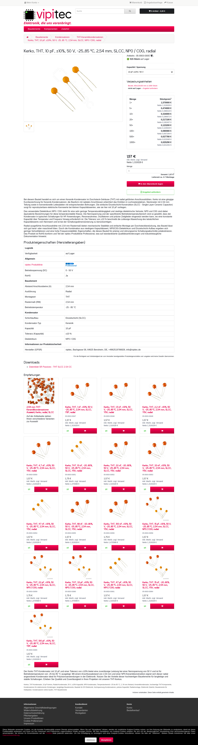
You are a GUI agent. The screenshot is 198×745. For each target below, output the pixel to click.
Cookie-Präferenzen (33, 721)
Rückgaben (80, 713)
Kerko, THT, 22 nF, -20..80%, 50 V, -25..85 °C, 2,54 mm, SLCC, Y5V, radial (118, 468)
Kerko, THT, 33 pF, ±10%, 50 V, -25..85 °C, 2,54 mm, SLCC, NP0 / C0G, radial (79, 585)
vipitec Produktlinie (34, 265)
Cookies (49, 733)
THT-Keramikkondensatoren (90, 37)
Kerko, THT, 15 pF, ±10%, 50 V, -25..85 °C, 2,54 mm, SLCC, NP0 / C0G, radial (156, 526)
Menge (129, 166)
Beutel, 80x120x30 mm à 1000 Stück (142, 86)
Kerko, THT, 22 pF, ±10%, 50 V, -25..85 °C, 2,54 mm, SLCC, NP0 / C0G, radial (41, 585)
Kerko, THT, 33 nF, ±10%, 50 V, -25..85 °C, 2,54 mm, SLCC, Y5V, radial (156, 468)
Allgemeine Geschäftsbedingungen (40, 708)
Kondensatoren (62, 37)
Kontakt (78, 708)
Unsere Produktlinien (33, 718)
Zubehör (65, 29)
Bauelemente (34, 29)
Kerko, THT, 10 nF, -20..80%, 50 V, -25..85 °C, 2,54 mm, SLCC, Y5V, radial (79, 468)
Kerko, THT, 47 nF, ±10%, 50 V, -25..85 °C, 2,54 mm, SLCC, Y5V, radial (41, 526)
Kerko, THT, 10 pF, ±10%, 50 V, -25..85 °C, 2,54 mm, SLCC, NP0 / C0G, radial (64, 40)
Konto (129, 708)
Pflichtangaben (31, 716)
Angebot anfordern (150, 88)
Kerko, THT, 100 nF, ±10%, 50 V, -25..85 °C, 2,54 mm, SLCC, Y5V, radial (118, 526)
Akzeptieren (106, 740)
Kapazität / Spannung (136, 67)
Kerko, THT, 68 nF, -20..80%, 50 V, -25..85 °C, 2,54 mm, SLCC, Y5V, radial (79, 526)
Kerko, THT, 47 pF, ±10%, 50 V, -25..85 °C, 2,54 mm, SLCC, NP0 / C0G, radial (118, 585)
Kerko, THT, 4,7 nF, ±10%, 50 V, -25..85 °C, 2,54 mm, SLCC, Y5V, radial (41, 468)
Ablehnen (91, 740)
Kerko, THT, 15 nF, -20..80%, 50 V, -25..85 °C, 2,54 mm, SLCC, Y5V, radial (156, 585)
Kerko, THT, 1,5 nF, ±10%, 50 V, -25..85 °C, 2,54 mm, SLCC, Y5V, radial (118, 410)
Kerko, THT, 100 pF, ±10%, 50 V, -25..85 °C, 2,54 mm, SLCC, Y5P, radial (41, 643)
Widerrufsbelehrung (33, 710)
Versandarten (81, 710)
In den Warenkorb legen (150, 184)
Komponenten (50, 29)
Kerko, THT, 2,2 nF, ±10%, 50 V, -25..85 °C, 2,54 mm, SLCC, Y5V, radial (156, 410)
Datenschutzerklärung (34, 713)
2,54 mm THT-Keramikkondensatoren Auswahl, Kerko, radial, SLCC (40, 410)
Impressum (29, 723)
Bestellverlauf (133, 710)
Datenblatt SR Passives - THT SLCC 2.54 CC (50, 367)
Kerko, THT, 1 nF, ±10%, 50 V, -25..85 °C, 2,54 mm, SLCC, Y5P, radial (79, 410)
